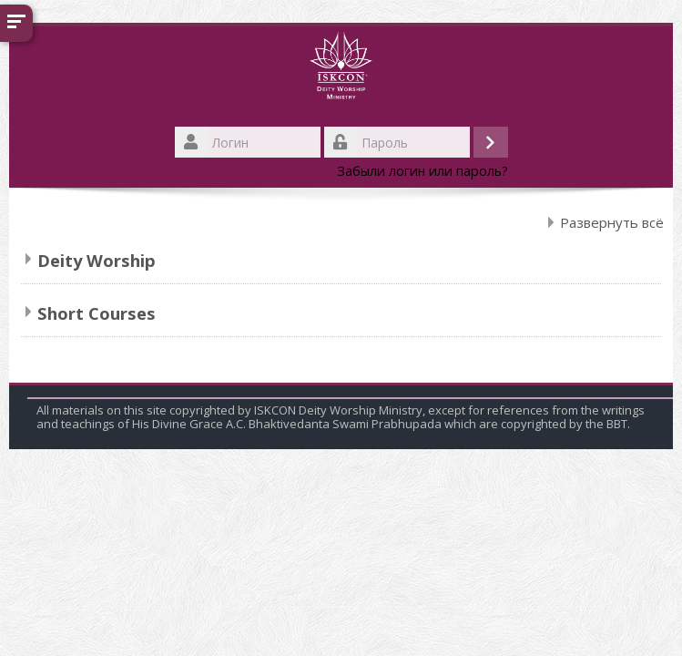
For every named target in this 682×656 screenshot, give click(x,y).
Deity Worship (96, 260)
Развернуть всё (612, 222)
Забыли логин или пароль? (422, 170)
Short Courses (96, 313)
